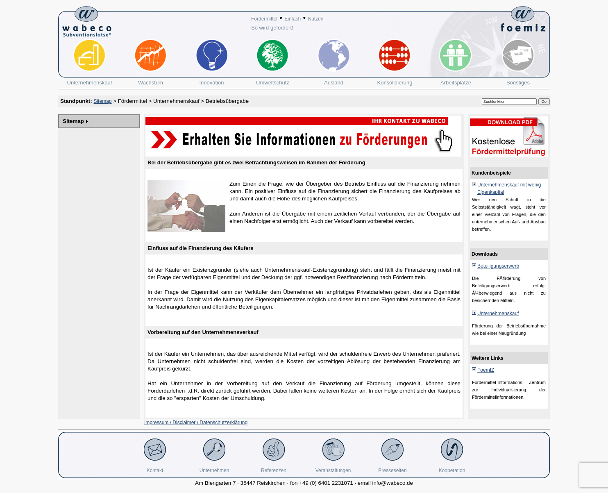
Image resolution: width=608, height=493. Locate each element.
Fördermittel (264, 19)
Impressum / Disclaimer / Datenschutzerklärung (195, 422)
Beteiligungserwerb (498, 266)
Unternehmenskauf (176, 101)
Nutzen (315, 19)
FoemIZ (485, 370)
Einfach (292, 19)
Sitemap (102, 101)
